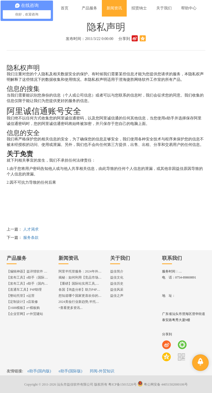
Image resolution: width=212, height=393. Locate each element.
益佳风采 (116, 290)
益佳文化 (116, 277)
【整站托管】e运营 (21, 296)
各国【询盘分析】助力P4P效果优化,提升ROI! (91, 290)
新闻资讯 (68, 258)
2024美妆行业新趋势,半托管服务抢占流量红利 (92, 302)
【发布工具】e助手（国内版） (29, 283)
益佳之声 (116, 296)
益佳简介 (116, 271)
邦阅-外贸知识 (102, 371)
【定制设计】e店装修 (22, 302)
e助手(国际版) (70, 371)
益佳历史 (116, 283)
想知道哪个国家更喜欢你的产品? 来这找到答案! (93, 296)
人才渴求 (31, 229)
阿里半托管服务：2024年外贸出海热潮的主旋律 (93, 271)
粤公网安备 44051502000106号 (162, 384)
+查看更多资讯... (71, 308)
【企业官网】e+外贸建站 (25, 314)
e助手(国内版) (39, 371)
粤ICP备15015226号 (122, 384)
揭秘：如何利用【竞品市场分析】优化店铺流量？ (95, 277)
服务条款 (31, 238)
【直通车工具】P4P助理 (24, 290)
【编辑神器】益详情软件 (29, 271)
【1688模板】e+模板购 (23, 308)
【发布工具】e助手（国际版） (29, 277)
